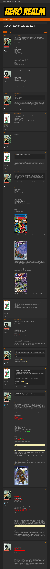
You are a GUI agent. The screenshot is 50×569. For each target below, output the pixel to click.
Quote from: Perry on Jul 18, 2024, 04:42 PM (23, 370)
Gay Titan (6, 113)
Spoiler (17, 445)
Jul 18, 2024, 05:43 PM (17, 368)
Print (45, 32)
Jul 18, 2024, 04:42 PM (17, 348)
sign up (19, 1)
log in (15, 1)
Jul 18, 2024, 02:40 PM (17, 300)
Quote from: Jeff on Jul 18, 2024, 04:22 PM (23, 354)
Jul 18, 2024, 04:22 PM (17, 319)
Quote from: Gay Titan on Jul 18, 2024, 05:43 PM (24, 393)
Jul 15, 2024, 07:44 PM (17, 152)
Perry (5, 35)
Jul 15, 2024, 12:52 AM (17, 35)
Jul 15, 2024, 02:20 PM (17, 113)
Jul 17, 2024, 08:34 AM (17, 171)
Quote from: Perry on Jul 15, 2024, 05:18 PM (23, 154)
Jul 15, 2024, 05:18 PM (17, 132)
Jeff (5, 68)
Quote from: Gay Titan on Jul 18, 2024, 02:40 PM (24, 351)
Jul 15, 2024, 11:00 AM (17, 93)
